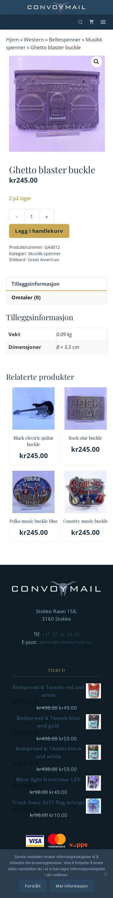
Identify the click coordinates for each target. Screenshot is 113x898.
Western (34, 39)
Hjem (12, 39)
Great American (43, 259)
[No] (105, 874)
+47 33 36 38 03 (61, 634)
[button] (96, 61)
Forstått (33, 886)
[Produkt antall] (31, 216)
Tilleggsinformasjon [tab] (35, 283)
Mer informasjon (72, 886)
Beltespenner (65, 39)
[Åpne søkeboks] (80, 22)
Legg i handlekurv (39, 230)
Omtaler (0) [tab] (26, 297)
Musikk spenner (44, 253)
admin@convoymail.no (65, 642)
